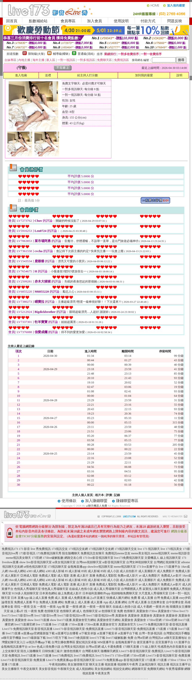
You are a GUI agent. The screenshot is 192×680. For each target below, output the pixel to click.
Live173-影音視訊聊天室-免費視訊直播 (78, 629)
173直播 (161, 629)
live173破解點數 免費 (119, 638)
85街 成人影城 (90, 571)
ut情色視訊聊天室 (35, 566)
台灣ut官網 (141, 638)
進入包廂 (21, 75)
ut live (32, 646)
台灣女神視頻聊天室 (139, 562)
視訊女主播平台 (180, 664)
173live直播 (76, 624)
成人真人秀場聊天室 (107, 589)
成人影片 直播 (86, 575)
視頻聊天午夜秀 (127, 664)
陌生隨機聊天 (71, 553)
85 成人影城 (72, 571)
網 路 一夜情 (87, 606)
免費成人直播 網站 (51, 602)
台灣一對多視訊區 (151, 633)
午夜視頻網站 (58, 664)
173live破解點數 (53, 558)
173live (172, 660)
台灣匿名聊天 (91, 651)
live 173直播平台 (169, 566)
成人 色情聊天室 (87, 611)
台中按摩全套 (175, 602)
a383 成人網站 (36, 571)
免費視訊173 (10, 549)
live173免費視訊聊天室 (129, 558)
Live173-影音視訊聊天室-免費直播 (168, 655)
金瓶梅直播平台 (125, 642)
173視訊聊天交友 (126, 549)
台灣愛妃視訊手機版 (176, 633)
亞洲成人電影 (29, 575)
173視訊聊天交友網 (101, 549)
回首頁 (11, 21)
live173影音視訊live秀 (71, 615)
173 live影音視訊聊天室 (98, 558)
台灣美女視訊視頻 (73, 646)
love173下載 (97, 638)
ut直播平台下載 (128, 633)
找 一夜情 (30, 611)
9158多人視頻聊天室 (25, 593)
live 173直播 (43, 624)
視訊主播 (163, 664)
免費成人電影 (48, 575)
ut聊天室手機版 (11, 638)
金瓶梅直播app (77, 566)
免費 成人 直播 (57, 598)
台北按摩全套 (156, 602)
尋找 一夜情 (22, 606)
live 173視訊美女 (171, 549)
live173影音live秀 (22, 615)
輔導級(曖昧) (61, 54)
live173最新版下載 (34, 638)
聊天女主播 (96, 664)
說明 (179, 75)
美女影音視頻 (48, 669)
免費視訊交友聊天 (92, 553)
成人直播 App (99, 602)
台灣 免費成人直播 (166, 598)
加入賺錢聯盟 (96, 501)
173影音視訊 (27, 553)
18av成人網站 (17, 571)
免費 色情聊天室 (48, 611)
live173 (183, 611)
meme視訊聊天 (160, 553)
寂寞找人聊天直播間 (156, 589)
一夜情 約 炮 (161, 606)
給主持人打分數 (87, 75)
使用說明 (121, 21)
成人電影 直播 (66, 575)
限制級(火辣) (36, 54)
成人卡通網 (144, 606)
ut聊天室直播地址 (175, 638)
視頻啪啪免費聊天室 (124, 593)
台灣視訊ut (156, 638)
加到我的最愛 (144, 75)
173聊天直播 (131, 646)
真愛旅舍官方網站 (84, 620)
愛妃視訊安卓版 (86, 642)
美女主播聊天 (11, 669)
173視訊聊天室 (57, 566)
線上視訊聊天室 (170, 558)
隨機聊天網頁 (110, 651)
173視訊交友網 (78, 549)
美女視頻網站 (103, 669)
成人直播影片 (147, 571)
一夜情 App (54, 606)
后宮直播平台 (164, 642)
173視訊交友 (59, 549)
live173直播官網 (24, 624)
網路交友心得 (73, 558)
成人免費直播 (77, 598)
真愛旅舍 (121, 615)
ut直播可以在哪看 (66, 633)
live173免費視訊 (62, 655)
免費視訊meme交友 (117, 553)
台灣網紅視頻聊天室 (167, 562)
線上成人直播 (38, 598)
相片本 (99, 495)
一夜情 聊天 (104, 606)
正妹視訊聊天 (148, 664)
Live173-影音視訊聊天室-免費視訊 (141, 651)
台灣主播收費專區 (63, 642)
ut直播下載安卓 (107, 633)
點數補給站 (38, 21)
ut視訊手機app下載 (38, 642)
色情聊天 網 (67, 611)
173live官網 (154, 620)
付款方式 (148, 21)
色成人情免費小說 (48, 646)
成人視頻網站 (85, 669)
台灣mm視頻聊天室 (89, 562)
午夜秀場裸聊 (175, 669)
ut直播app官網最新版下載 (38, 633)
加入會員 (94, 21)
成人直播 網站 (118, 602)
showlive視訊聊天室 (100, 566)
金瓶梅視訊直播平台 (14, 646)
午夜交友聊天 (29, 669)
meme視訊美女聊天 (18, 558)
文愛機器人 (151, 558)
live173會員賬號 (78, 638)
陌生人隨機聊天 (31, 651)
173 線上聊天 (148, 646)
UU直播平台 (182, 642)
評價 (109, 495)
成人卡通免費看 (111, 646)
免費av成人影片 (128, 575)
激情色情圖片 (72, 651)
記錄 (117, 495)
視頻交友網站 (122, 669)
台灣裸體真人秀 (131, 589)
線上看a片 (17, 611)
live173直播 (13, 633)
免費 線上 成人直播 (77, 602)
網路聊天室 (139, 669)
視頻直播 (111, 664)
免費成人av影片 (171, 575)
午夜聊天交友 (66, 669)
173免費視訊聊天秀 (48, 553)
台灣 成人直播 (137, 602)
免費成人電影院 (106, 575)
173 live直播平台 (147, 566)
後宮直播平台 (146, 642)
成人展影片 (12, 575)
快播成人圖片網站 (118, 598)
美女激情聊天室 (78, 664)
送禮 (48, 75)
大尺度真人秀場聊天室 (153, 593)
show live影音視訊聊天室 (35, 562)
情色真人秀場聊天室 (55, 589)
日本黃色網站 (48, 593)
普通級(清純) (86, 54)
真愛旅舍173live (146, 611)
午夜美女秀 (102, 673)
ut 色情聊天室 (107, 611)
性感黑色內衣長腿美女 (172, 646)
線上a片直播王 (96, 598)
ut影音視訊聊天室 (113, 562)
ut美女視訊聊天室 (63, 562)
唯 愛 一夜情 (70, 606)
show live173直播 (38, 620)
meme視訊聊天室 (125, 566)
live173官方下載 (57, 638)
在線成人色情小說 (81, 589)
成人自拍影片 (129, 571)
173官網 (37, 558)
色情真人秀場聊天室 (27, 589)
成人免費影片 (166, 571)
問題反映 (174, 21)
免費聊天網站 (156, 669)
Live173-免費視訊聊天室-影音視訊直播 (162, 624)
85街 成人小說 (109, 571)
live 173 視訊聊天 (149, 549)
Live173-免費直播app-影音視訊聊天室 (70, 660)
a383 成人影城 (55, 571)
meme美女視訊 (140, 553)
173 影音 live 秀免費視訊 (35, 549)
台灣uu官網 (93, 646)
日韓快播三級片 (52, 651)
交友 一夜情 (38, 606)
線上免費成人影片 (70, 593)
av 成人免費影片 (149, 575)
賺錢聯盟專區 (127, 501)
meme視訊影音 (180, 553)
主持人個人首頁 (82, 495)
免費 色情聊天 (126, 611)
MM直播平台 (106, 642)
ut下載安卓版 (87, 633)
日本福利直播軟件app (96, 593)
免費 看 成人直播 (142, 598)
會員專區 (68, 21)
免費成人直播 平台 (26, 602)
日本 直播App (20, 598)
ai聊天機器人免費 (96, 505)
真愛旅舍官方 (109, 624)
